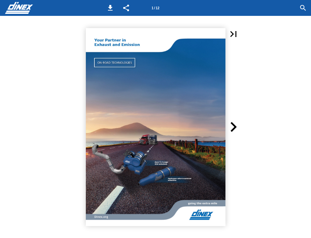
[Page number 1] (155, 8)
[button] (110, 8)
